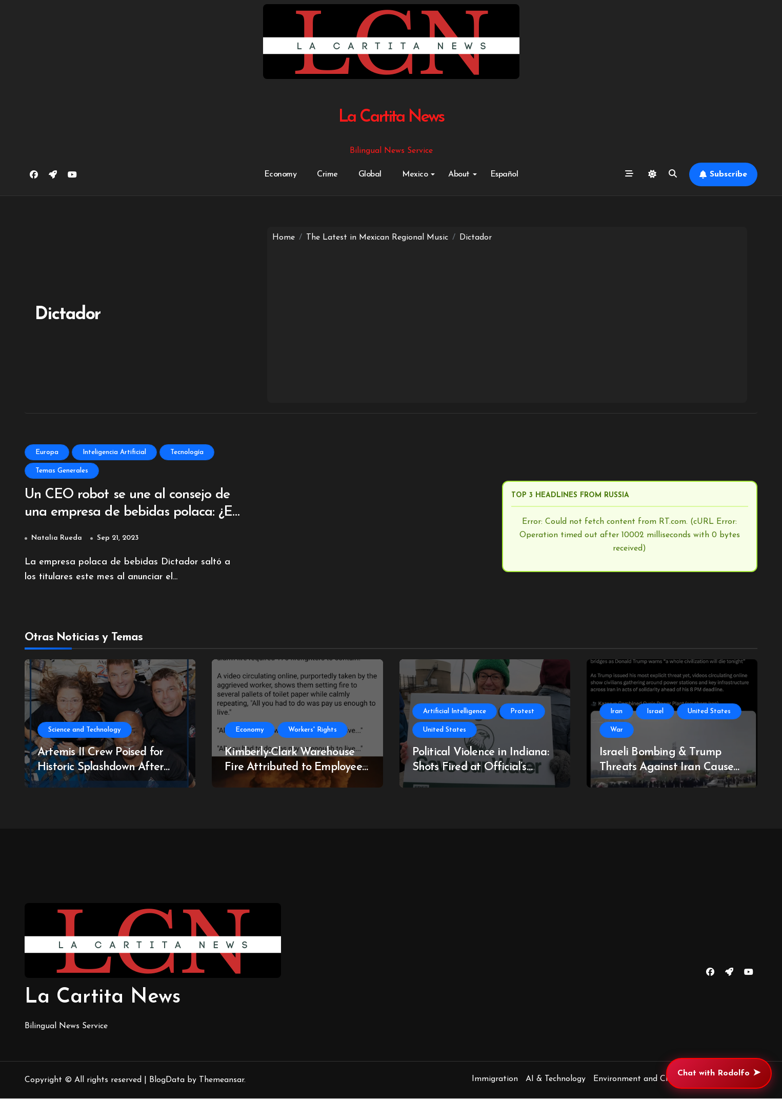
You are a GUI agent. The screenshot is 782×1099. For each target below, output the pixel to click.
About (462, 174)
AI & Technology (556, 1079)
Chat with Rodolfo (718, 1073)
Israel (655, 712)
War (616, 730)
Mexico (418, 174)
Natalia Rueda (56, 538)
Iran (616, 712)
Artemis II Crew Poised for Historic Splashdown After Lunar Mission (100, 767)
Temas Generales (61, 470)
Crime (327, 174)
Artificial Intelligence (454, 712)
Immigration (495, 1079)
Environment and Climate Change (656, 1079)
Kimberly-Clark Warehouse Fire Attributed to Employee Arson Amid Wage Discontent (296, 767)
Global (370, 174)
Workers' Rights (312, 730)
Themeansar (221, 1080)
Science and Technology (84, 730)
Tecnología (187, 452)
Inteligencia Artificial (114, 452)
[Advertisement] (507, 320)
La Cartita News (391, 117)
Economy (280, 174)
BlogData (167, 1080)
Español (504, 174)
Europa (46, 452)
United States (444, 730)
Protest (522, 712)
